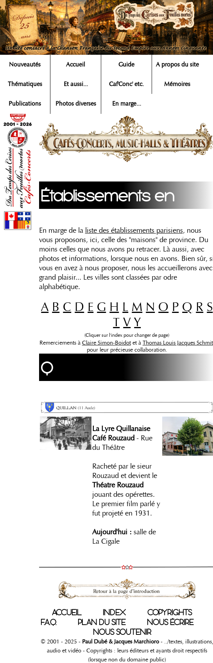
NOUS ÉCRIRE (170, 622)
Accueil (75, 64)
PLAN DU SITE (101, 622)
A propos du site (177, 64)
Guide (126, 64)
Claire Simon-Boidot (106, 342)
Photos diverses (75, 104)
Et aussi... (76, 84)
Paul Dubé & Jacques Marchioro (120, 641)
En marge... (126, 104)
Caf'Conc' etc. (126, 84)
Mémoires (177, 84)
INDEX (114, 612)
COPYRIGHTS (169, 612)
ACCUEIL (66, 612)
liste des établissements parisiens (134, 230)
